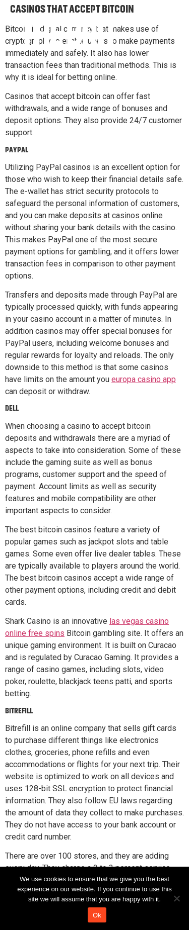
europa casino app (143, 379)
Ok (97, 915)
